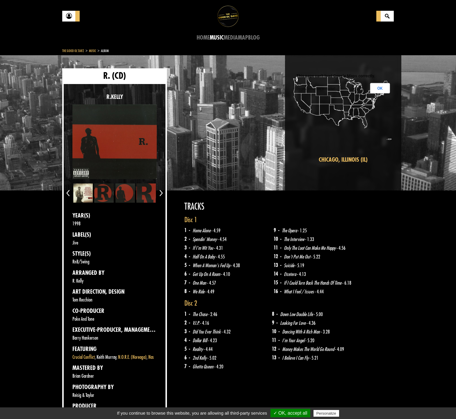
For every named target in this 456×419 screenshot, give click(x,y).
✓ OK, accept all (290, 413)
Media (231, 38)
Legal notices (107, 404)
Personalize (326, 413)
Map (243, 38)
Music (217, 38)
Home (203, 38)
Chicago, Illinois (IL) (343, 160)
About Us (135, 404)
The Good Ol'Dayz (73, 51)
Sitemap (158, 404)
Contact (77, 404)
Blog (254, 38)
